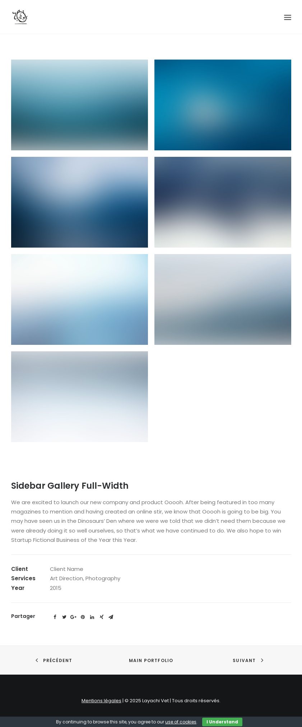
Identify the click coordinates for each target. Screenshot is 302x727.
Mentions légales (101, 700)
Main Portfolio (151, 660)
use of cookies (180, 722)
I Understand (222, 722)
